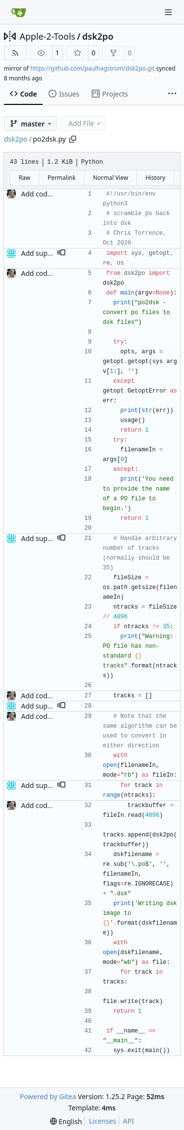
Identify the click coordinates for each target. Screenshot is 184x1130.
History (155, 177)
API (128, 1121)
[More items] (172, 94)
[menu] (66, 1121)
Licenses (102, 1121)
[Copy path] (72, 139)
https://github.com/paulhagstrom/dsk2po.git (92, 68)
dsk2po (97, 36)
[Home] (18, 12)
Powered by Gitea (48, 1096)
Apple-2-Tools (47, 36)
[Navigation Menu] (169, 12)
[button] (61, 253)
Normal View (110, 177)
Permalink (62, 177)
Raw (24, 177)
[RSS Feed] (15, 53)
